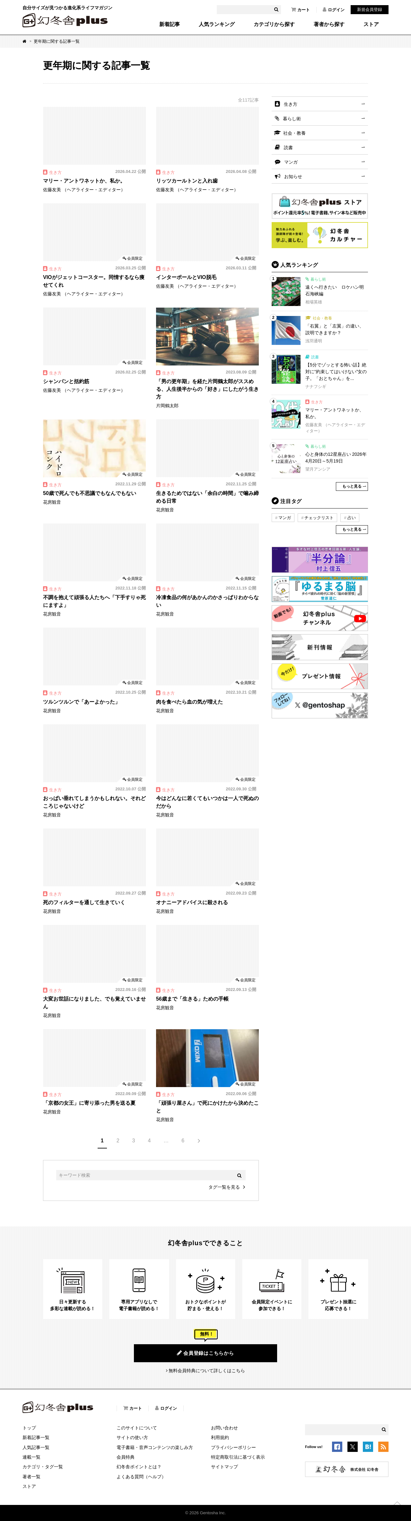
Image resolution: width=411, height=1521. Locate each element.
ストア (371, 24)
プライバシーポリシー (233, 1447)
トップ (29, 1427)
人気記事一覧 (35, 1447)
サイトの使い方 (132, 1437)
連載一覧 (31, 1457)
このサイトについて (137, 1427)
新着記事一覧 (35, 1437)
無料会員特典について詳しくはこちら (207, 1370)
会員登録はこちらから (205, 1353)
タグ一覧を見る (224, 1187)
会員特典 (126, 1457)
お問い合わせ (224, 1427)
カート (300, 9)
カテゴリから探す (274, 24)
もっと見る (352, 486)
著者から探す (329, 24)
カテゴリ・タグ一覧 (42, 1466)
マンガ (291, 162)
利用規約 (220, 1437)
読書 (288, 147)
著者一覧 (31, 1476)
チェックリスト (319, 517)
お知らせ (293, 176)
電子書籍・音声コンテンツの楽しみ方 (155, 1447)
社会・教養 (294, 133)
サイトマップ (224, 1466)
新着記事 (169, 24)
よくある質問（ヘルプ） (141, 1476)
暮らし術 (292, 118)
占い (351, 517)
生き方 (290, 104)
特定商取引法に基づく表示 (238, 1457)
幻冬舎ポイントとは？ (139, 1466)
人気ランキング (217, 24)
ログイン (334, 9)
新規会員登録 (369, 9)
